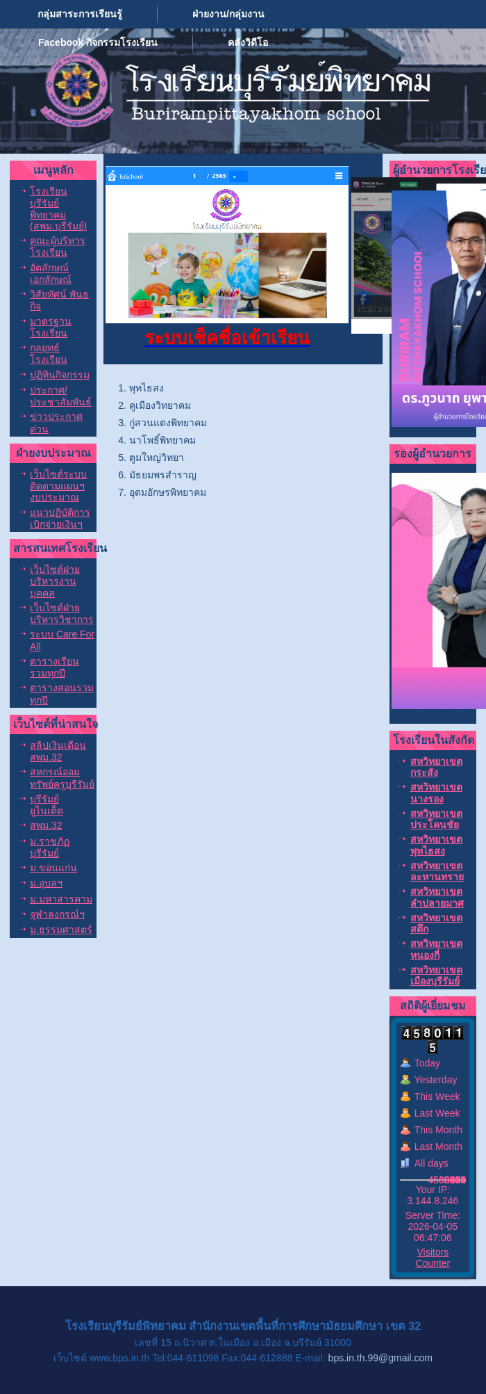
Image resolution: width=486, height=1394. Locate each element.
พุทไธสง (146, 388)
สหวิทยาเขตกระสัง (436, 767)
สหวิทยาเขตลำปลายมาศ (437, 897)
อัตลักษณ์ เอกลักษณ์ (51, 273)
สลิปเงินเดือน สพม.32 (58, 751)
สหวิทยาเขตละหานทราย (437, 871)
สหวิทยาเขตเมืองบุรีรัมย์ (436, 975)
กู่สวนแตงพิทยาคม (168, 422)
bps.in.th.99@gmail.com (380, 1357)
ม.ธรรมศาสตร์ (61, 929)
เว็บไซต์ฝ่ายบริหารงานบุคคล (55, 581)
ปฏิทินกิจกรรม (60, 374)
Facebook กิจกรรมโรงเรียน (98, 42)
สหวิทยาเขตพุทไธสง (436, 845)
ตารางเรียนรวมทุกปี (54, 667)
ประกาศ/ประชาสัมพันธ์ (61, 395)
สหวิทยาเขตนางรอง (436, 792)
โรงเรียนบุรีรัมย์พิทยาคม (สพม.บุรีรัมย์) (58, 209)
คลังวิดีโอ (248, 42)
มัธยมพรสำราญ (162, 474)
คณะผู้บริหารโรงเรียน (57, 246)
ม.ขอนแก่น (53, 867)
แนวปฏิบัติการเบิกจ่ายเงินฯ (60, 518)
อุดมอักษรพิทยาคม (167, 492)
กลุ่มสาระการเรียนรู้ (79, 13)
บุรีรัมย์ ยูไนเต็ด (46, 804)
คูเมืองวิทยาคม (160, 405)
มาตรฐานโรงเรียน (51, 327)
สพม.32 (46, 825)
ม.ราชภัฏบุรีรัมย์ (49, 847)
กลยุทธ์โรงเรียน (48, 353)
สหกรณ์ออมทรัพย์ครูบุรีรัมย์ (62, 777)
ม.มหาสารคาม (61, 899)
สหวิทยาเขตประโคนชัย (436, 819)
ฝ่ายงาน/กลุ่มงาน (228, 13)
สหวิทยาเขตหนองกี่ (436, 949)
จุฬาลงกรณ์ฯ (57, 914)
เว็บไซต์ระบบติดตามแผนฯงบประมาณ (58, 486)
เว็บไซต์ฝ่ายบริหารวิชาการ (62, 613)
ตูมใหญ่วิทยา (156, 457)
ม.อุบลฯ (46, 883)
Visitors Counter (432, 1258)
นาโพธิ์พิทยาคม (162, 440)
